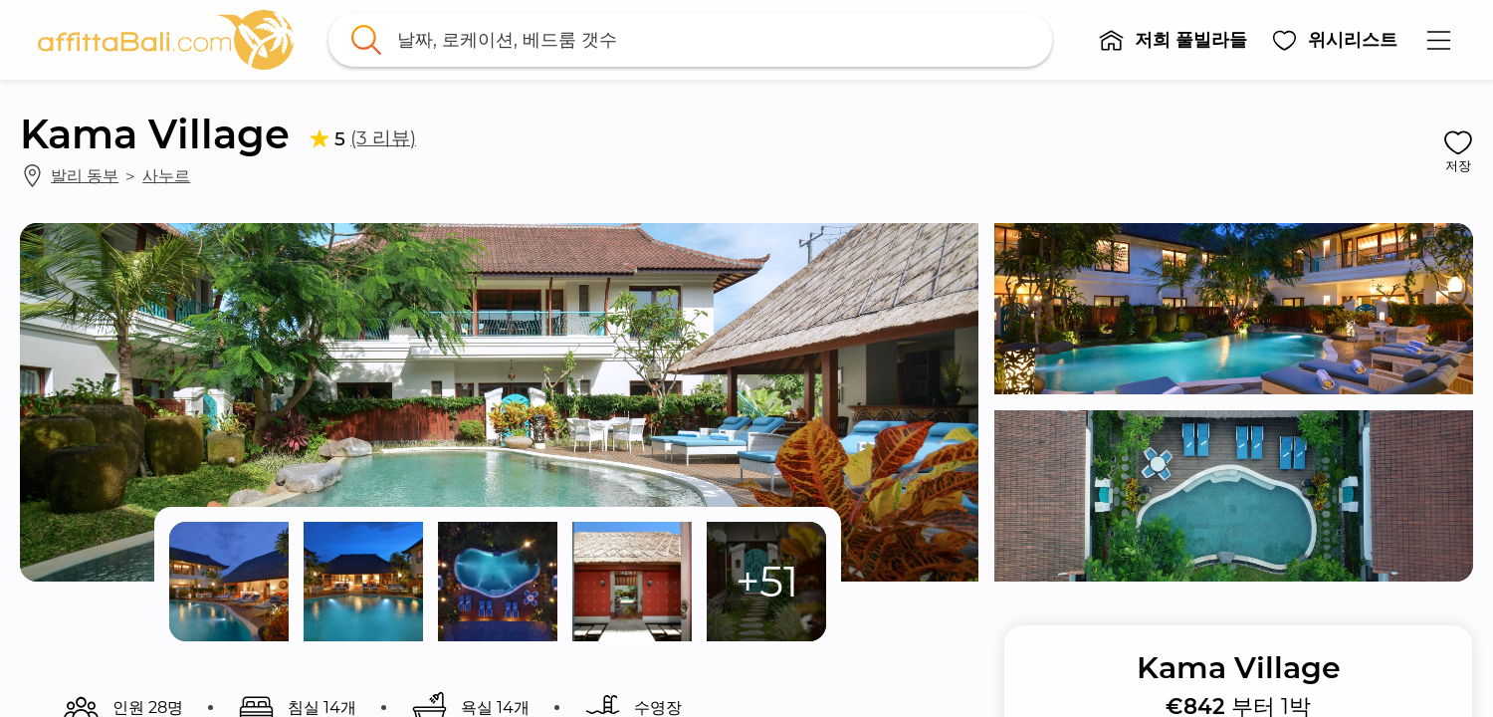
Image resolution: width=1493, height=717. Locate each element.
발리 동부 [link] (84, 175)
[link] (166, 40)
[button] (1173, 40)
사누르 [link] (166, 175)
